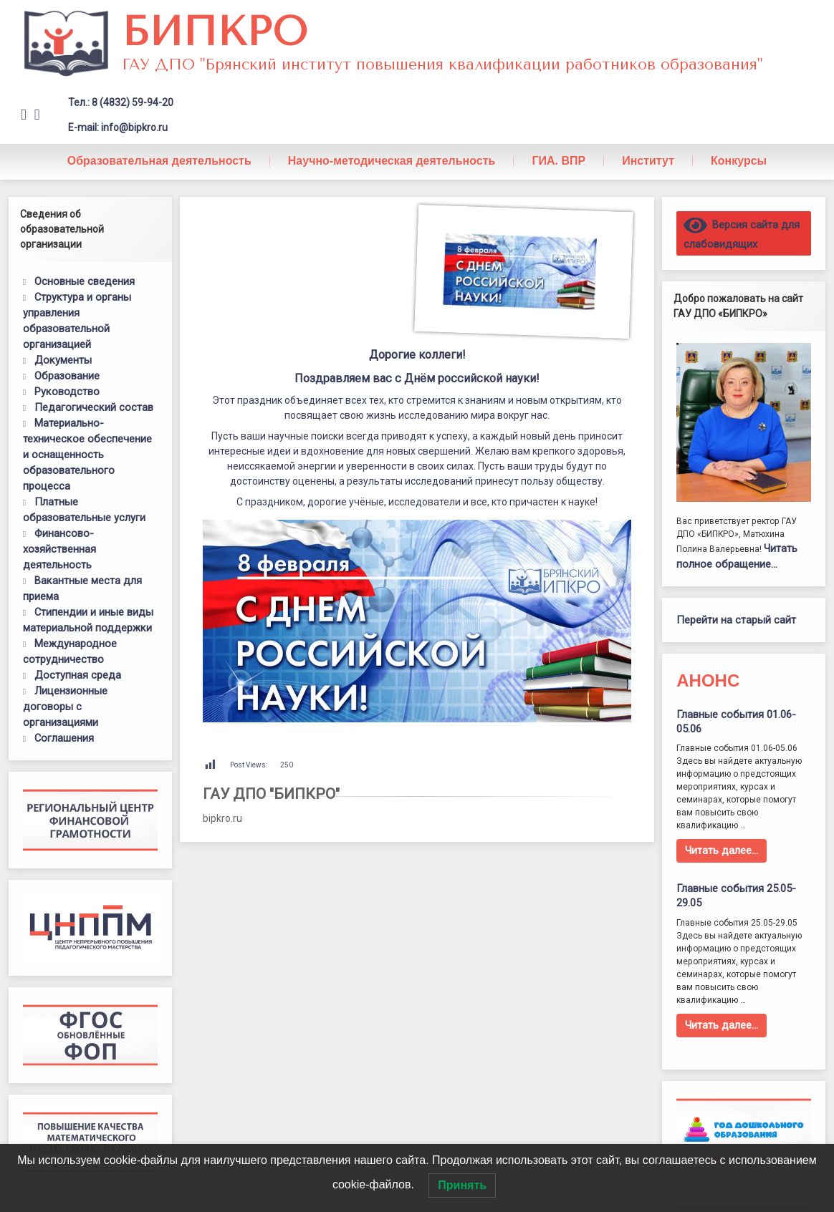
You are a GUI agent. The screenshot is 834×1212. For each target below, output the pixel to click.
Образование (67, 375)
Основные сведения (84, 281)
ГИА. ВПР (558, 161)
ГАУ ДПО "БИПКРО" (271, 794)
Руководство (67, 391)
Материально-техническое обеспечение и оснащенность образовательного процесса (87, 455)
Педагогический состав (93, 407)
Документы (63, 360)
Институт (648, 161)
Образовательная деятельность (159, 161)
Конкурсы (739, 161)
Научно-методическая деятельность (392, 161)
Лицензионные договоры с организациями (65, 706)
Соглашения (64, 738)
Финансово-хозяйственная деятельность (59, 549)
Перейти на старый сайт (736, 620)
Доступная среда (77, 675)
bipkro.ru (222, 818)
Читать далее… (721, 850)
